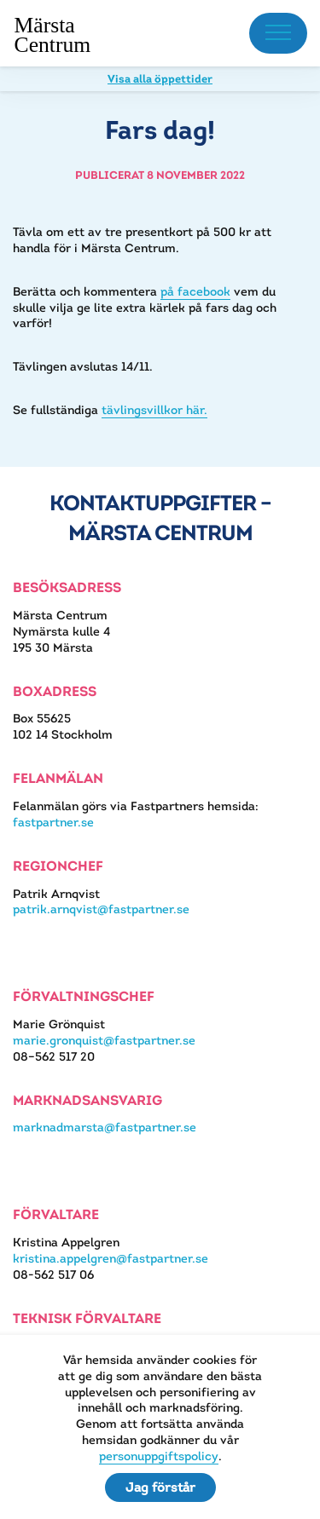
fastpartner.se (53, 822)
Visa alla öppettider (160, 79)
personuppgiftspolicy (158, 1456)
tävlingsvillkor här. (154, 409)
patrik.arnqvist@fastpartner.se (101, 909)
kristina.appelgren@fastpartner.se (110, 1258)
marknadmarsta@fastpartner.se (104, 1127)
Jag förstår (160, 1487)
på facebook (195, 291)
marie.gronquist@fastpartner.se (104, 1040)
